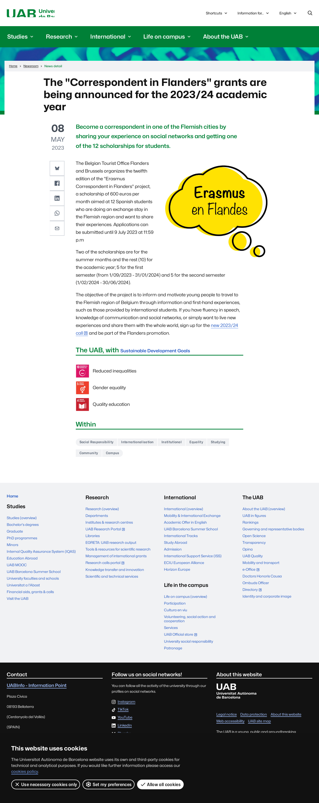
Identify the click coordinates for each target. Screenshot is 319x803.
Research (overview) (102, 514)
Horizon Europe (177, 574)
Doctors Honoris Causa (262, 581)
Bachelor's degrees (23, 532)
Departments (96, 520)
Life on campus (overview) (185, 601)
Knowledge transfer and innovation (114, 574)
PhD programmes (22, 545)
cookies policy (24, 771)
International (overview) (183, 514)
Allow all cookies (161, 784)
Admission (173, 554)
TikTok (123, 714)
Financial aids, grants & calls (30, 599)
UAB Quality (252, 561)
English (288, 15)
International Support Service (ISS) (193, 561)
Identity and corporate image (266, 601)
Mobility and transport (260, 567)
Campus (146, 457)
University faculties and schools (33, 586)
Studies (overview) (22, 525)
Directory (253, 595)
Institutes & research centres (109, 527)
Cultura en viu (175, 615)
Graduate (15, 539)
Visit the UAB (17, 606)
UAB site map (259, 726)
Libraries (92, 541)
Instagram (126, 706)
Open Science (254, 541)
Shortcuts (217, 14)
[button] (57, 169)
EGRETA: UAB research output (110, 547)
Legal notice (226, 719)
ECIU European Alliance (184, 567)
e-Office (252, 575)
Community (118, 457)
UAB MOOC (17, 572)
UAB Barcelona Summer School (34, 579)
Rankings (250, 527)
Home (14, 502)
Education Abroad (22, 565)
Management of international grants (116, 561)
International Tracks (181, 541)
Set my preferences (109, 784)
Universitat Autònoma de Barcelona (54, 14)
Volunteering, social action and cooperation (190, 623)
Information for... (254, 14)
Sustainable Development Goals (170, 352)
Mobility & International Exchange (192, 520)
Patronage (173, 653)
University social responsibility (188, 646)
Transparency (254, 547)
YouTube (125, 722)
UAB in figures (254, 520)
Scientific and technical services (111, 581)
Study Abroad (175, 547)
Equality (218, 444)
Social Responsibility (100, 444)
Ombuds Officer (255, 588)
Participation (175, 608)
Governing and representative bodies (273, 534)
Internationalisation (148, 444)
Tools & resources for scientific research (118, 554)
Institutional (189, 444)
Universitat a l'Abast (23, 592)
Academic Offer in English (185, 527)
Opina (247, 554)
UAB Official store (182, 640)
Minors (12, 552)
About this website (286, 719)
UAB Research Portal (106, 534)
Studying (88, 457)
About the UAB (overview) (263, 514)
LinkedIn (125, 730)
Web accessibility (230, 726)
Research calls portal (106, 568)
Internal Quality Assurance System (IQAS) (41, 559)
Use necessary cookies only (45, 784)
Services (171, 632)
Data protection (253, 719)
